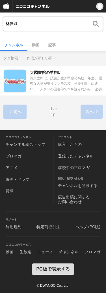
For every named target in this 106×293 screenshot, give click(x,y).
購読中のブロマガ (74, 167)
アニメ (12, 167)
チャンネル (14, 45)
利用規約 (13, 227)
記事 (52, 45)
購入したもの (70, 144)
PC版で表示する (53, 269)
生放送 (25, 252)
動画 (35, 45)
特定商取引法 (48, 227)
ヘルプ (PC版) (87, 227)
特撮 (10, 190)
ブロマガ (13, 156)
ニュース (45, 252)
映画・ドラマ (17, 179)
